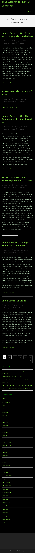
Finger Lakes (6, 442)
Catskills (5, 422)
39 (31, 357)
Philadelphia (6, 492)
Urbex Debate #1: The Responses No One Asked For (17, 119)
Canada (4, 419)
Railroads (5, 496)
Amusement (5, 412)
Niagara (4, 479)
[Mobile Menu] (30, 11)
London (4, 462)
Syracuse (5, 509)
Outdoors (5, 489)
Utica (4, 522)
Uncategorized (9, 43)
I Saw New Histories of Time (12, 376)
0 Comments (21, 43)
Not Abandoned (6, 486)
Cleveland (5, 429)
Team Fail (5, 512)
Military (5, 472)
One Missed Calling (14, 301)
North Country (6, 482)
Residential (6, 502)
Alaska (4, 405)
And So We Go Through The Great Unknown (16, 389)
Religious (5, 499)
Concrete (7, 41)
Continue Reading (10, 83)
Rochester (5, 506)
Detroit (4, 439)
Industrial (5, 455)
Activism (5, 399)
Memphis (4, 469)
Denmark (4, 435)
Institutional (6, 459)
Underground (6, 519)
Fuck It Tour (6, 445)
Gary (3, 449)
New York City (6, 476)
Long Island (6, 465)
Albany (4, 409)
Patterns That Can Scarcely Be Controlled (17, 385)
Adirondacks (6, 402)
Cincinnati (5, 425)
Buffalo (4, 415)
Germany (4, 452)
